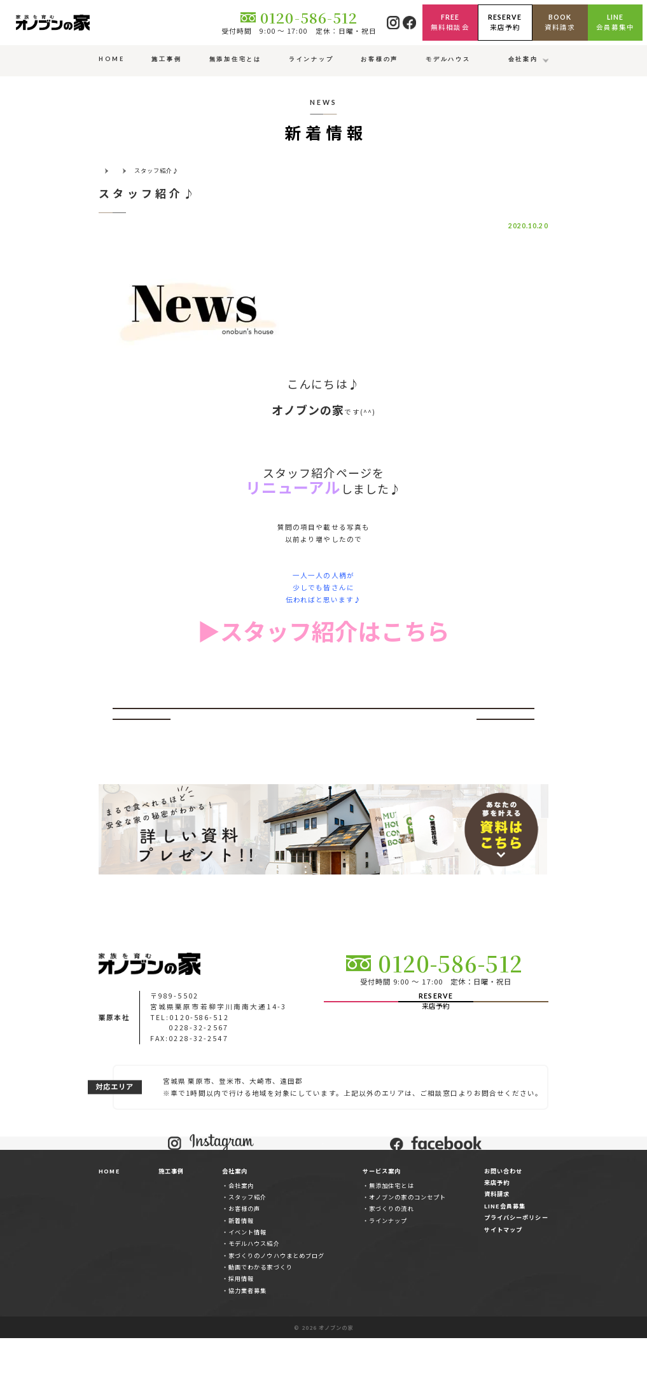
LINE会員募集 (504, 1256)
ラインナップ (388, 1270)
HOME (109, 1221)
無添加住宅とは (391, 1235)
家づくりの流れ (391, 1259)
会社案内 (241, 1235)
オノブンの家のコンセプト (407, 1247)
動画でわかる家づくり (260, 1317)
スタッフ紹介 (247, 1247)
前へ (141, 725)
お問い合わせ (503, 1221)
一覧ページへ (323, 725)
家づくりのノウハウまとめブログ (276, 1305)
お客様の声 (244, 1259)
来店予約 (497, 1233)
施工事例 (171, 1221)
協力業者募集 (247, 1340)
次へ (505, 725)
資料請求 (497, 1244)
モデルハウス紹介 (253, 1294)
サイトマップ (503, 1279)
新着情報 (241, 1270)
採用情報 (241, 1329)
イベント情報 (247, 1282)
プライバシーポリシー (516, 1268)
